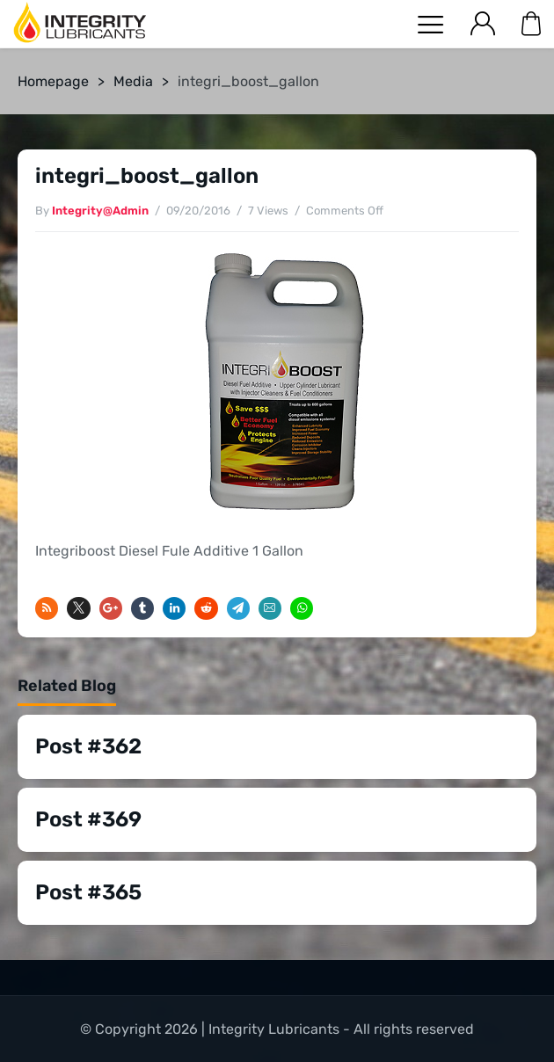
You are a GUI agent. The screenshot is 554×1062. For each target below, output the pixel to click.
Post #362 (88, 746)
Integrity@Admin (100, 210)
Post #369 (88, 819)
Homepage (53, 81)
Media (133, 81)
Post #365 (88, 892)
